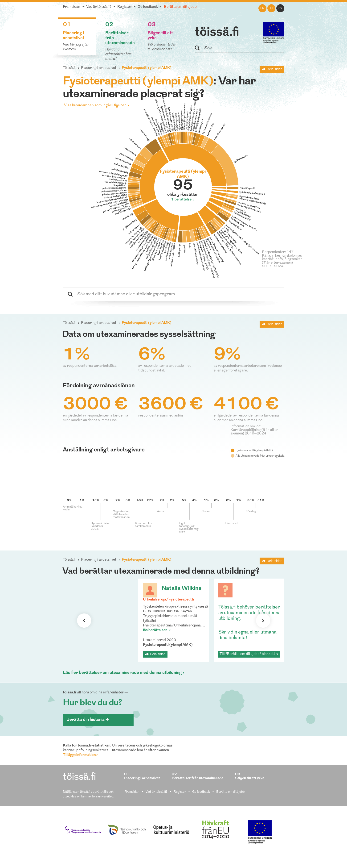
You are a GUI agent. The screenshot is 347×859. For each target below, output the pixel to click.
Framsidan (71, 7)
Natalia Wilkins (181, 588)
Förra (84, 620)
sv (280, 8)
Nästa (263, 620)
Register (124, 7)
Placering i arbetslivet (98, 68)
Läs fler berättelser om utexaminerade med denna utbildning (122, 673)
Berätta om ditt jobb (180, 7)
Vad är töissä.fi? (98, 7)
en (262, 8)
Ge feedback (148, 7)
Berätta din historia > (87, 719)
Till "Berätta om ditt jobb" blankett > (249, 654)
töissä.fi (217, 32)
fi (271, 8)
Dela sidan (274, 69)
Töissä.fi (69, 68)
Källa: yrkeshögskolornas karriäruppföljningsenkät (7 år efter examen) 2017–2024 (282, 261)
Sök (199, 48)
